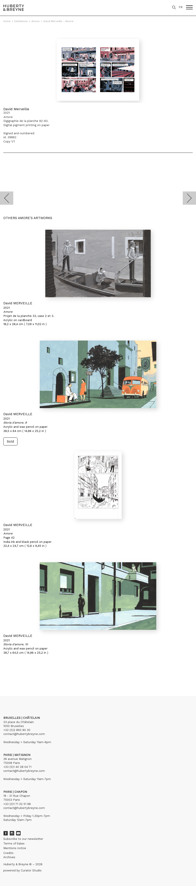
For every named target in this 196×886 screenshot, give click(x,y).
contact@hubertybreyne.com (24, 734)
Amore (35, 21)
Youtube (18, 833)
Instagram (12, 833)
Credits (8, 853)
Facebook (5, 833)
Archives (9, 857)
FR (181, 7)
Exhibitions (21, 21)
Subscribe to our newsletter (23, 839)
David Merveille (16, 109)
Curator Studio (31, 870)
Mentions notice (14, 848)
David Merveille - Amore (58, 21)
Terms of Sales (14, 843)
